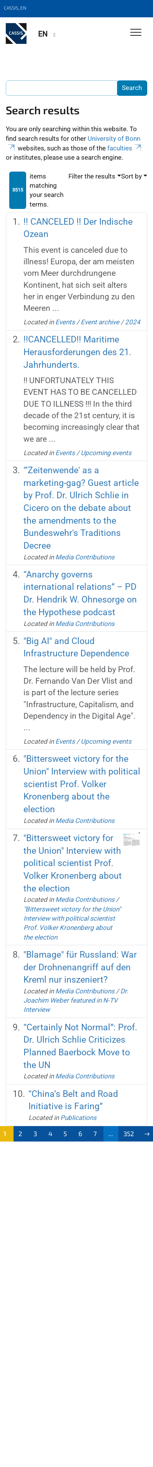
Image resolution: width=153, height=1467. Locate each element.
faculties (125, 148)
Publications (78, 1118)
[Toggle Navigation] (135, 33)
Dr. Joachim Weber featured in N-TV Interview (75, 1000)
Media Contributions (85, 557)
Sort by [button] (131, 176)
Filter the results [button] (91, 176)
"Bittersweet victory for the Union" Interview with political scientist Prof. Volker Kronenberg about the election (81, 784)
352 (128, 1133)
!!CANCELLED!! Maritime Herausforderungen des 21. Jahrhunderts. (77, 352)
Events (65, 322)
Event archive (100, 322)
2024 (132, 322)
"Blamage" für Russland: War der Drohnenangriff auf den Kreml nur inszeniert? (80, 967)
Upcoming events (106, 453)
